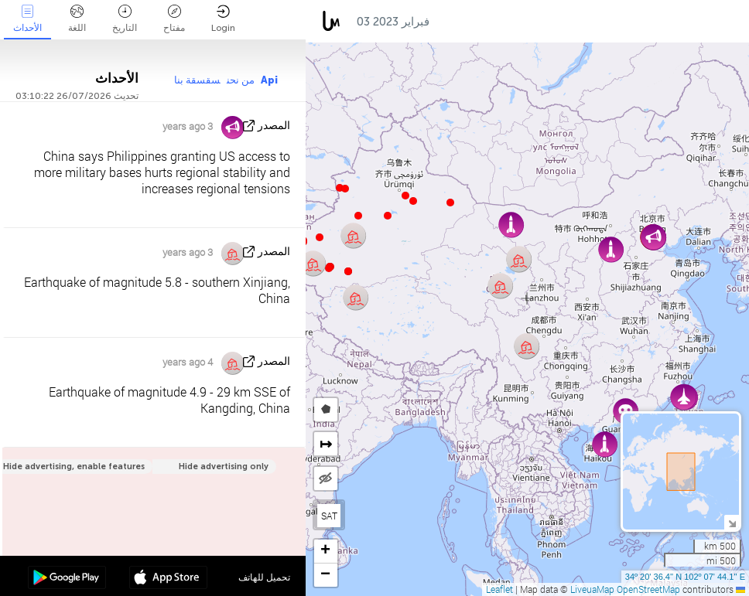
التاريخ (124, 19)
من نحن (241, 80)
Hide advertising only (223, 466)
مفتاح (174, 19)
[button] (329, 268)
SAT (329, 515)
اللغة (77, 19)
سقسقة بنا (197, 80)
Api (269, 80)
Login (223, 19)
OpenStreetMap (648, 589)
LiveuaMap (592, 589)
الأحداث (27, 19)
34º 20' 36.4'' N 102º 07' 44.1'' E (685, 576)
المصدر (274, 125)
